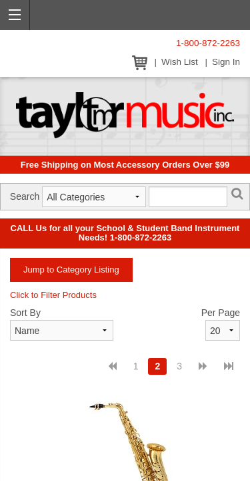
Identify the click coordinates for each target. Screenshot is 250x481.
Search (24, 196)
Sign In (226, 62)
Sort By (25, 312)
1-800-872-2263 (208, 43)
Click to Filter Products (53, 295)
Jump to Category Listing (71, 270)
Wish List (179, 62)
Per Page (220, 312)
